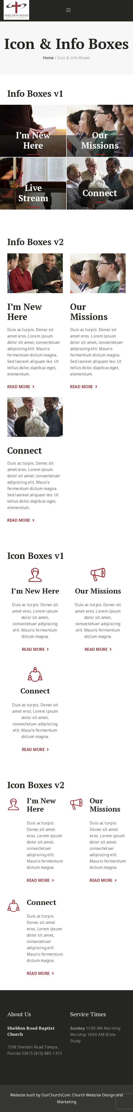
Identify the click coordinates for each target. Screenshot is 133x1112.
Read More (20, 386)
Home (48, 57)
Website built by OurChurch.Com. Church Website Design (63, 1095)
